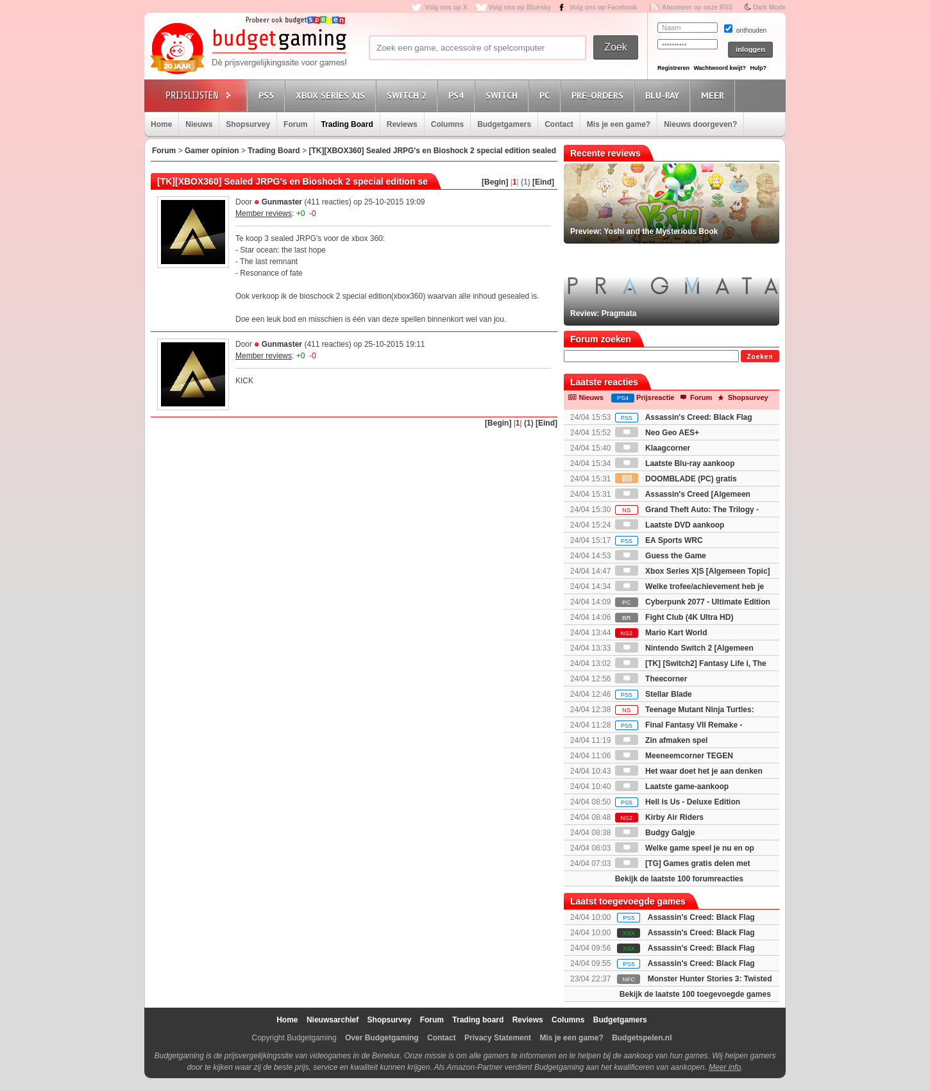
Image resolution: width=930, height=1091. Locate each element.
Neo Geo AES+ (657, 432)
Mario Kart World (661, 632)
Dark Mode (769, 7)
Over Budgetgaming (382, 1037)
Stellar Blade (653, 694)
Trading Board (347, 124)
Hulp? (758, 68)
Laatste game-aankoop (672, 786)
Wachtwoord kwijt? (719, 68)
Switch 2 (408, 95)
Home (161, 124)
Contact (559, 124)
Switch (503, 95)
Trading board (477, 1019)
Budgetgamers (504, 124)
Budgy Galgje (655, 832)
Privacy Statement (497, 1037)
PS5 (268, 95)
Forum (295, 124)
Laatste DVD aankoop (670, 525)
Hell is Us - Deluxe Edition (677, 801)
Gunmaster (282, 201)
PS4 (458, 95)
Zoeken (760, 356)
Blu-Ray (664, 95)
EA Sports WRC (659, 540)
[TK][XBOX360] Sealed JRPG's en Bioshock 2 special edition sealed (432, 150)
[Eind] (543, 182)
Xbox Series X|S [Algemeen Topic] (692, 571)
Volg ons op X (446, 7)
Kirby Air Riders (659, 817)
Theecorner (651, 678)
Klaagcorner (652, 448)
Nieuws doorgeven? (700, 124)
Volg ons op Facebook (604, 7)
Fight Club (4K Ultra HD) (674, 617)
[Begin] (495, 182)
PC (546, 95)
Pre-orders (599, 95)
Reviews (402, 124)
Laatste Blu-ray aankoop (675, 463)
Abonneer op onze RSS (697, 7)
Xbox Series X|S (332, 95)
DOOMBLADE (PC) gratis (676, 478)
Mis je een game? (618, 124)
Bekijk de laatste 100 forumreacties (679, 878)
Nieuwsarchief (333, 1019)
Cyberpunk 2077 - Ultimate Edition (692, 601)
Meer (714, 95)
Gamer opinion (212, 150)
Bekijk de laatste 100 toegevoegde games (695, 994)
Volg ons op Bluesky (520, 7)
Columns (447, 124)
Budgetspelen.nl (642, 1037)
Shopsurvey (248, 124)
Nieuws (198, 124)
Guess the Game (660, 555)
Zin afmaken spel (661, 740)
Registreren (673, 68)
